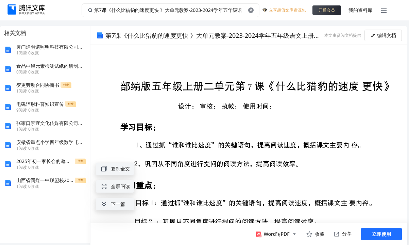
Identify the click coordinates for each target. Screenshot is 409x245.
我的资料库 (360, 10)
